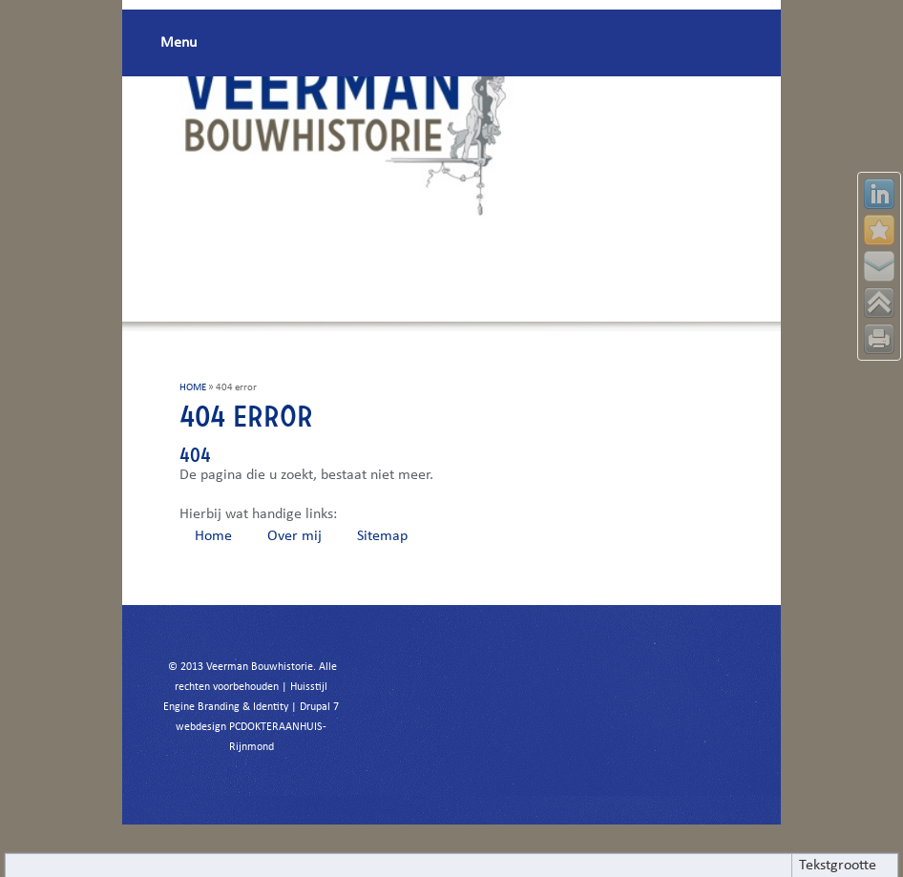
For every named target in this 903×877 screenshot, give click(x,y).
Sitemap (382, 536)
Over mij (294, 536)
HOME (192, 388)
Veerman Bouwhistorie (259, 667)
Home (213, 536)
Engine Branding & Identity (225, 707)
